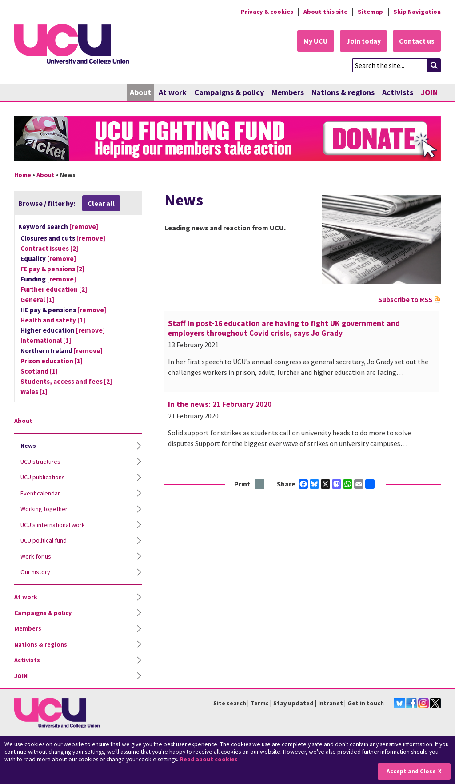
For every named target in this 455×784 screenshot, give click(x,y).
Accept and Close (411, 771)
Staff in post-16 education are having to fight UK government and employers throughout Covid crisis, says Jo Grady (284, 328)
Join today (363, 40)
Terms (260, 703)
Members (287, 92)
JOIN (429, 92)
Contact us (417, 40)
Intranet (330, 703)
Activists (397, 92)
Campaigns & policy (229, 92)
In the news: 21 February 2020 (219, 404)
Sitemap (370, 12)
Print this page (259, 484)
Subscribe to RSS (405, 299)
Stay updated (293, 703)
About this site (325, 12)
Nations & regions (343, 92)
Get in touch (365, 703)
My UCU (315, 40)
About (140, 92)
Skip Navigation (417, 12)
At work (173, 92)
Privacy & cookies (267, 12)
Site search (229, 703)
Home (22, 175)
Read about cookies (209, 759)
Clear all (101, 203)
